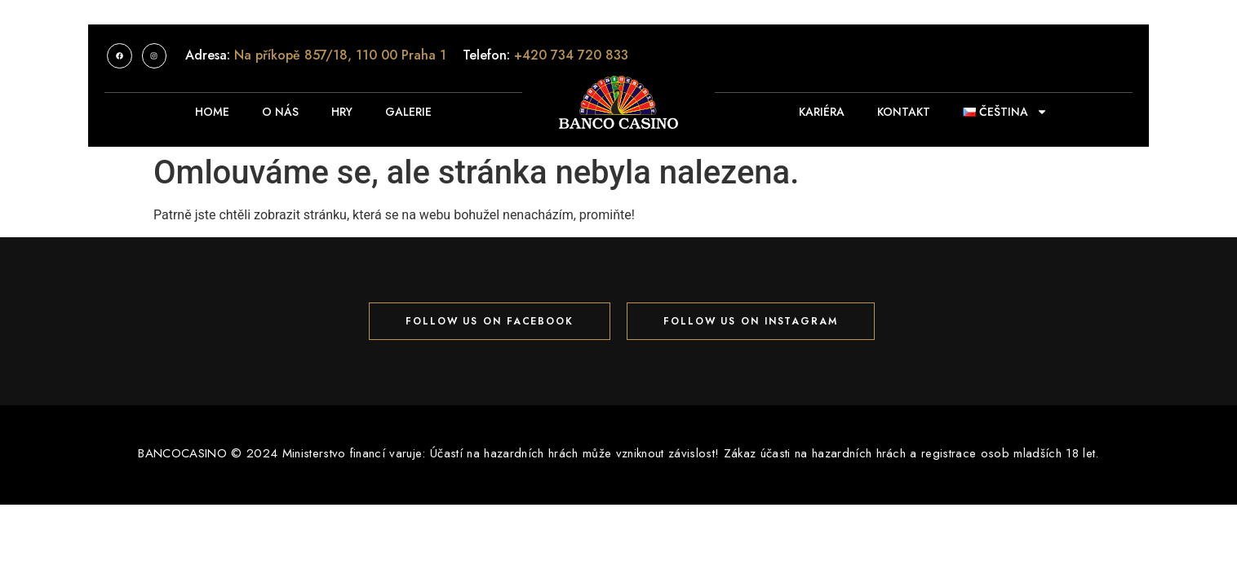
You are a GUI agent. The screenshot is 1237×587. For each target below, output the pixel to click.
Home (212, 112)
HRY (341, 112)
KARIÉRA (822, 112)
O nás (280, 112)
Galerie (408, 112)
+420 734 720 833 (571, 55)
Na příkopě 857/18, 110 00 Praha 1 (340, 55)
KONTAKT (903, 112)
